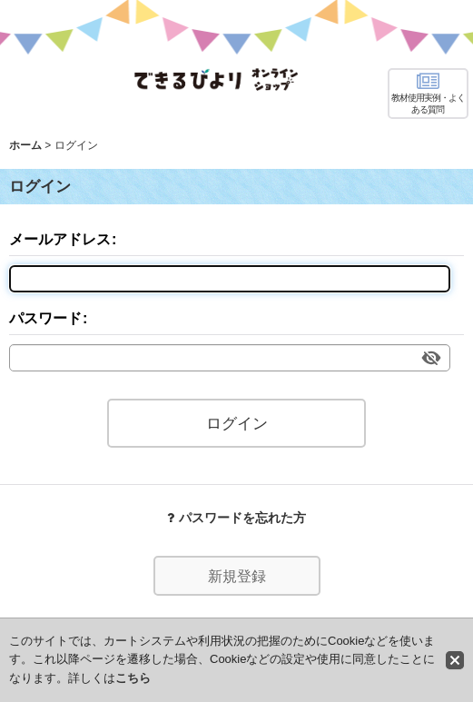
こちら (133, 678)
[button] (428, 93)
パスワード (45, 318)
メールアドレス (60, 239)
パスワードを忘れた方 (236, 517)
